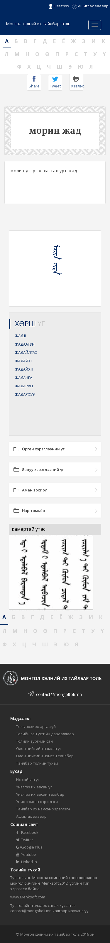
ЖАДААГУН (25, 344)
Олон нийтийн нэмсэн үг (38, 748)
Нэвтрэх (58, 6)
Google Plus (29, 847)
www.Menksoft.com (27, 897)
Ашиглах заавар (90, 6)
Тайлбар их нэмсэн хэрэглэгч (43, 809)
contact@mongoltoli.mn (59, 694)
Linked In (26, 861)
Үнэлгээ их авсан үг (34, 787)
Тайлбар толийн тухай (37, 763)
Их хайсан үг (27, 779)
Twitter (24, 839)
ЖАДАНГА (23, 377)
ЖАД (20, 335)
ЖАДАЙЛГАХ (26, 352)
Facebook (27, 832)
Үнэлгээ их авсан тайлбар (40, 794)
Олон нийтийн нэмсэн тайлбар (45, 755)
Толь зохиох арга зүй (36, 726)
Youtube (26, 854)
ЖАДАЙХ (23, 361)
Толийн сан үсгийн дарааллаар (45, 733)
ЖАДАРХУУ (25, 394)
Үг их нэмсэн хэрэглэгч (37, 801)
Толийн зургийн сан (34, 741)
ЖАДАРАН (24, 385)
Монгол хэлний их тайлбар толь (38, 23)
